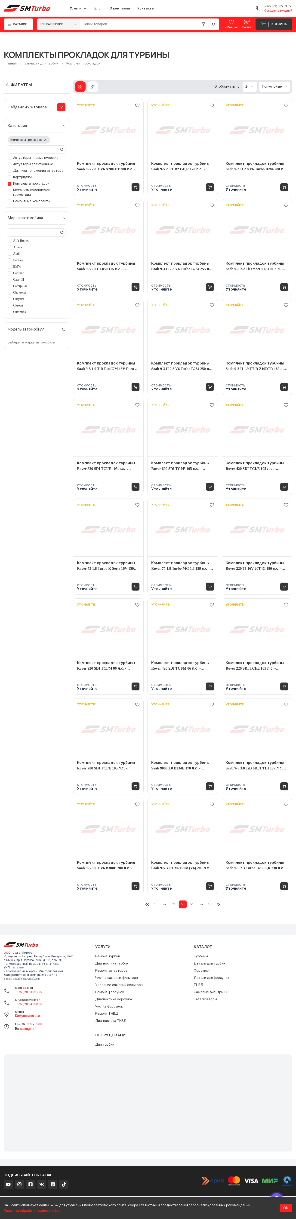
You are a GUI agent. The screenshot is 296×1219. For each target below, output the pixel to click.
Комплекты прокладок (31, 183)
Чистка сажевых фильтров (116, 978)
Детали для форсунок (211, 978)
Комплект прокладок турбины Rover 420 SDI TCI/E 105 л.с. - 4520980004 (255, 466)
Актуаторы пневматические (36, 157)
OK (286, 1208)
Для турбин (104, 1044)
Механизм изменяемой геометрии (31, 192)
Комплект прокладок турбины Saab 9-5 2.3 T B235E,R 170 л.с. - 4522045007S (180, 167)
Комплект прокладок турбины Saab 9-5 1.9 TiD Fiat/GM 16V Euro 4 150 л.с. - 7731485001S (107, 366)
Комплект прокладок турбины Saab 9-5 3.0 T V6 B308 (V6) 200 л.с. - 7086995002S (181, 866)
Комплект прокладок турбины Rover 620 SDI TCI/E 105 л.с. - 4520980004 (106, 466)
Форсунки (202, 970)
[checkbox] (9, 158)
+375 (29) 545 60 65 (28, 1004)
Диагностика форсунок (114, 999)
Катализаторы (205, 999)
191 (210, 904)
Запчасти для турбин (42, 63)
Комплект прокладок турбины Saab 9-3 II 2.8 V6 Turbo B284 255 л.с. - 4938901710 (182, 266)
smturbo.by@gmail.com (26, 978)
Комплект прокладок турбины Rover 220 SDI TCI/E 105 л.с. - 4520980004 (255, 666)
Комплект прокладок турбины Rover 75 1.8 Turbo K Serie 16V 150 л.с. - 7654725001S (106, 566)
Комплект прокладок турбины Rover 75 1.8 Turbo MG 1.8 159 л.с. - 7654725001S (180, 566)
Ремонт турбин (107, 956)
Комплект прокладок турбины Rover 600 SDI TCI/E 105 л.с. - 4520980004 (180, 466)
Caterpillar (20, 286)
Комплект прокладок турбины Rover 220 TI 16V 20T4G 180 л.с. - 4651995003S (255, 566)
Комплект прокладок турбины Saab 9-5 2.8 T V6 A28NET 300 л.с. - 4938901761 (106, 167)
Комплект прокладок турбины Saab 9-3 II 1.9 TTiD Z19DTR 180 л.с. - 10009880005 (256, 366)
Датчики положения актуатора (38, 170)
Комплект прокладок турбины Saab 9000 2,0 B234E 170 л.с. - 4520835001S (180, 766)
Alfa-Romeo (21, 240)
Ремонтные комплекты (31, 201)
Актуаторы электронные (33, 164)
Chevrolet (19, 292)
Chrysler (18, 299)
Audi (16, 253)
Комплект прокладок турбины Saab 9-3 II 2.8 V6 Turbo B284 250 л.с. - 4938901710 (182, 366)
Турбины (201, 956)
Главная (10, 63)
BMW (17, 266)
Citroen (18, 305)
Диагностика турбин (112, 963)
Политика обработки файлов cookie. (32, 1211)
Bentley (18, 260)
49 (173, 904)
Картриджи (22, 177)
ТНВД (198, 985)
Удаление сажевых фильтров (119, 985)
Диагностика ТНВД (110, 1021)
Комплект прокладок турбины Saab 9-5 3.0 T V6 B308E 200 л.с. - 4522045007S (106, 866)
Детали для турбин (209, 963)
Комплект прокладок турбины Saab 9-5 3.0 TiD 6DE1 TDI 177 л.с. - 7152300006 (255, 766)
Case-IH (18, 279)
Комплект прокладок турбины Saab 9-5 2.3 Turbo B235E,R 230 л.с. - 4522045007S (256, 866)
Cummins (19, 312)
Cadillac (18, 273)
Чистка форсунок (109, 1006)
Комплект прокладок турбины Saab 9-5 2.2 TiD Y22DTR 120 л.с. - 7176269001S (255, 266)
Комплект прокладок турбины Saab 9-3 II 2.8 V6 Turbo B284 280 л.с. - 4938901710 (256, 167)
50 (182, 904)
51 (192, 904)
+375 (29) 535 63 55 (28, 992)
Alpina (17, 247)
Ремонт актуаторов (111, 970)
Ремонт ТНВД (106, 1013)
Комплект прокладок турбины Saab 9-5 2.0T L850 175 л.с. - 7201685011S (106, 266)
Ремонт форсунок (109, 992)
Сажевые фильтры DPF (212, 992)
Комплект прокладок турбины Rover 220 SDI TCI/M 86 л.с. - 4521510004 (106, 666)
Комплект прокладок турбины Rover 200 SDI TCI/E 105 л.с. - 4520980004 (106, 766)
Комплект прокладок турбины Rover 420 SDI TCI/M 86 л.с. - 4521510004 (180, 666)
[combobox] (58, 24)
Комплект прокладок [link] (83, 63)
